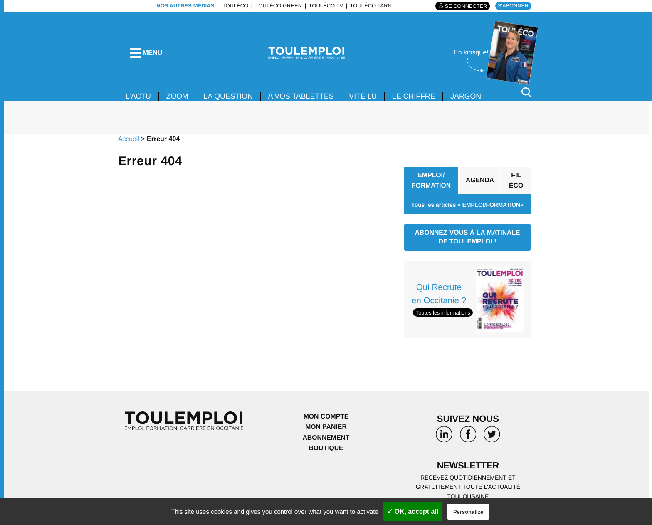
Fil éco (516, 183)
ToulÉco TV (325, 5)
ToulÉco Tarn (370, 5)
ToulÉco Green (277, 5)
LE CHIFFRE (417, 99)
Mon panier (326, 430)
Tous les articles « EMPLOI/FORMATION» (467, 207)
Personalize (468, 512)
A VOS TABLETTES (303, 99)
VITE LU (366, 99)
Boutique (326, 451)
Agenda (480, 183)
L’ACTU (138, 99)
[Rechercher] (526, 95)
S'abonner (513, 5)
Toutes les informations (443, 315)
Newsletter (468, 468)
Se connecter (464, 6)
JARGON (470, 99)
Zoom (178, 99)
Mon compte (326, 419)
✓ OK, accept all (412, 511)
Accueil (129, 141)
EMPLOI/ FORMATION (431, 183)
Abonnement (326, 440)
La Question (229, 99)
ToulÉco (235, 5)
